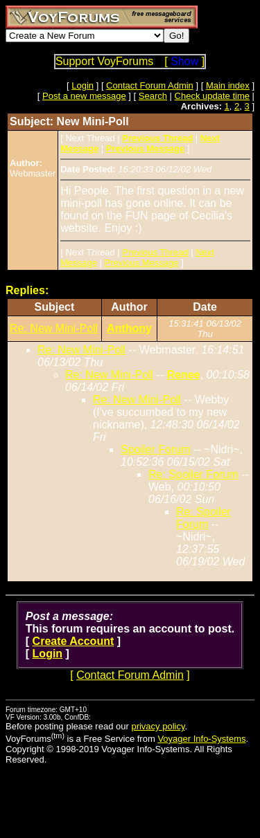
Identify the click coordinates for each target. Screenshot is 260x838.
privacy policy (157, 726)
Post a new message (84, 96)
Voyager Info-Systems (201, 739)
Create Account (73, 641)
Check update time (212, 96)
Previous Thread (155, 252)
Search (153, 96)
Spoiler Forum (155, 449)
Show (184, 61)
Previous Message (142, 262)
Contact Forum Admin (149, 85)
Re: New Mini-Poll (54, 328)
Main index (228, 85)
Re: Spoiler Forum (193, 474)
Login (82, 85)
